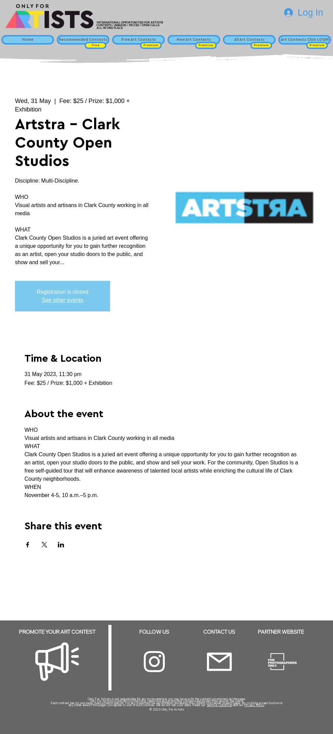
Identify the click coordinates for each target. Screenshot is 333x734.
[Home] (27, 40)
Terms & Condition (219, 705)
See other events (62, 300)
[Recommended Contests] (83, 40)
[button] (95, 45)
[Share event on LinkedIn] (61, 544)
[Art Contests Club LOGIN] (304, 40)
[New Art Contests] (194, 40)
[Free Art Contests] (138, 40)
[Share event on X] (44, 544)
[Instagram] (154, 661)
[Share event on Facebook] (27, 544)
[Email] (219, 661)
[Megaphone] (57, 661)
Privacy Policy (254, 705)
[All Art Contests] (249, 40)
